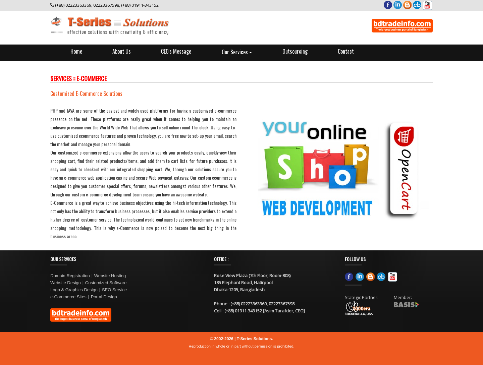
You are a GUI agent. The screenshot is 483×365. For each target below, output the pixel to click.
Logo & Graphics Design (74, 289)
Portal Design (104, 296)
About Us (121, 51)
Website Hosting (110, 275)
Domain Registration (70, 275)
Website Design (65, 282)
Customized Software (106, 282)
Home (76, 51)
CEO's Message (176, 51)
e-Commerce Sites (68, 296)
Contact (346, 51)
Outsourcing (295, 51)
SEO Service (114, 289)
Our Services (237, 52)
